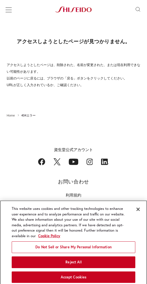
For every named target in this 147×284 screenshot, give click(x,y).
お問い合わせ (73, 182)
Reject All (73, 263)
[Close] (138, 211)
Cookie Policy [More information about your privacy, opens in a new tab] (49, 237)
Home (11, 115)
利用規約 (73, 195)
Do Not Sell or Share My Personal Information (73, 248)
